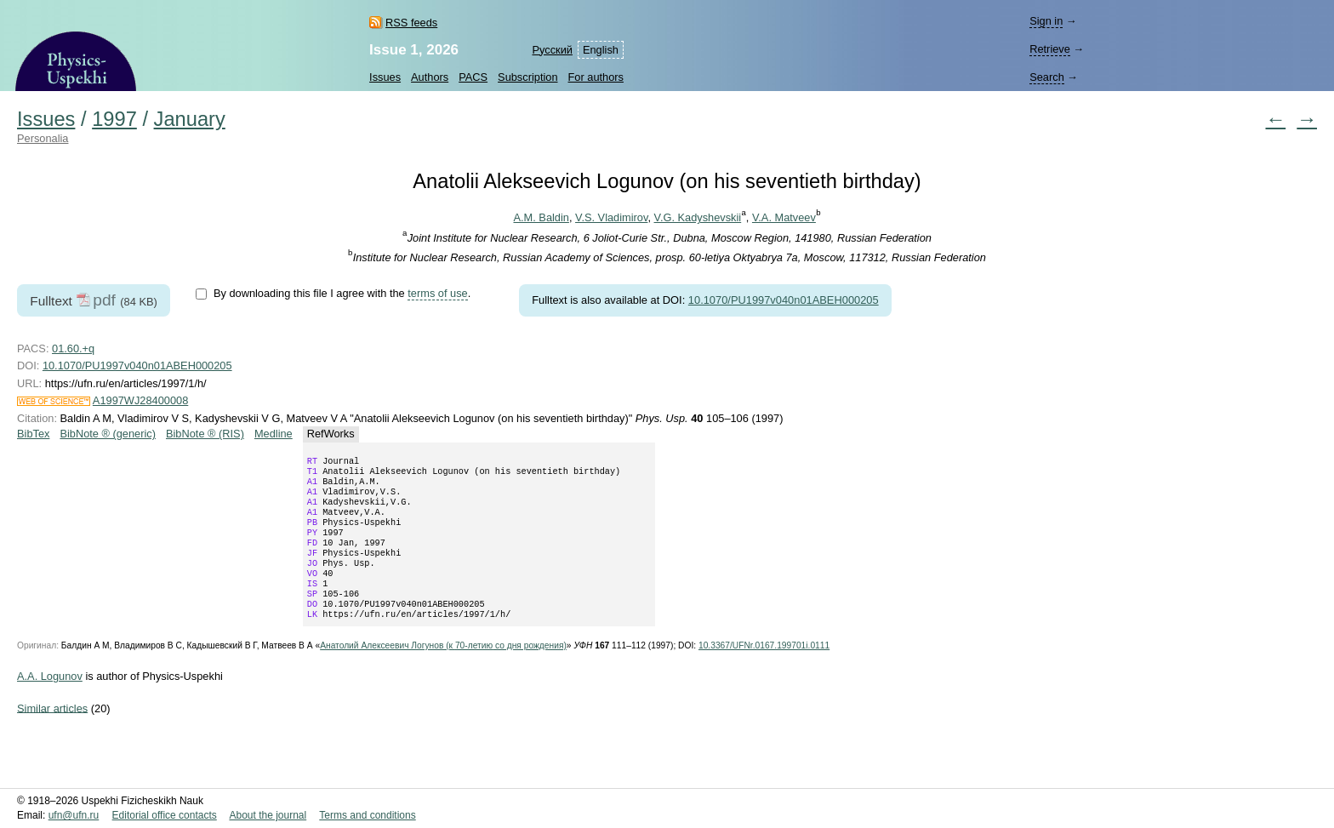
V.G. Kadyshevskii (698, 217)
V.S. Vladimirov (611, 217)
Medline (273, 433)
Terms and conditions (367, 815)
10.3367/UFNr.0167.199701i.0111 (763, 672)
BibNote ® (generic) (108, 433)
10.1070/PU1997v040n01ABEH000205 (783, 300)
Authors (429, 77)
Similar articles (52, 734)
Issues (385, 77)
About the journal (267, 815)
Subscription (527, 77)
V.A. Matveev (784, 217)
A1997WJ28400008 (140, 400)
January (189, 119)
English (601, 49)
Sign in (1046, 20)
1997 (114, 119)
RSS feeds (411, 22)
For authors (596, 77)
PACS (473, 77)
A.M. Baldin (540, 217)
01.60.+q (73, 348)
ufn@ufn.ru (74, 815)
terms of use (437, 293)
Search (1046, 77)
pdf (104, 300)
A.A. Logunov (50, 703)
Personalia (42, 138)
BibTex (33, 433)
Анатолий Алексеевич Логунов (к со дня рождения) (443, 672)
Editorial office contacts (164, 815)
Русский (552, 49)
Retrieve (1049, 49)
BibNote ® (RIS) (205, 433)
